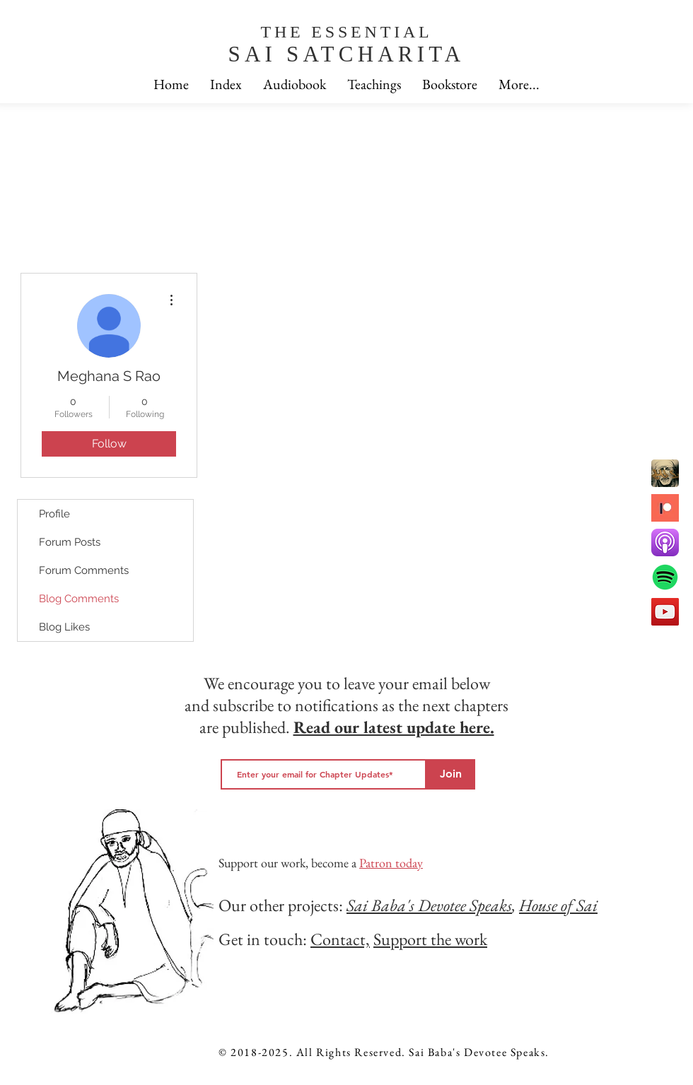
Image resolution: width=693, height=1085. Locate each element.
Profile (54, 514)
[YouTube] (665, 612)
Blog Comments (79, 598)
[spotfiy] (665, 577)
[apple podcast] (665, 542)
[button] (519, 84)
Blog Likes (64, 627)
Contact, (340, 939)
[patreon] (665, 508)
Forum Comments (84, 570)
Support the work (430, 939)
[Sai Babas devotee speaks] (665, 473)
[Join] (450, 774)
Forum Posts (69, 542)
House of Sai (558, 905)
